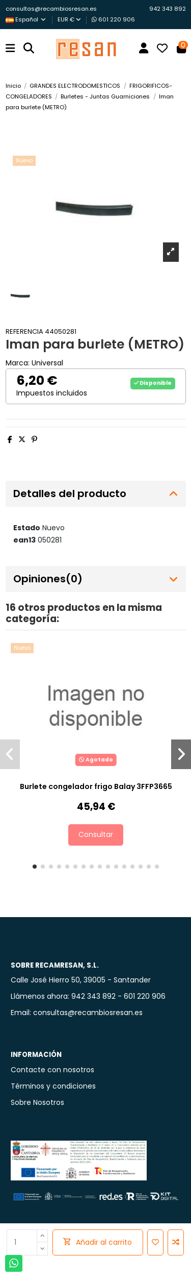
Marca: (18, 363)
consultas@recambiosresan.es (51, 9)
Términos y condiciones (53, 1086)
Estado (26, 528)
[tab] (96, 494)
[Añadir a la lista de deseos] (155, 1242)
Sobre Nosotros (37, 1102)
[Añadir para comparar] (176, 1242)
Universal (47, 363)
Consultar (95, 834)
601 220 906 (113, 19)
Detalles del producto (95, 493)
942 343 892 (167, 9)
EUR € (69, 19)
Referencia (24, 331)
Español (26, 19)
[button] (35, 867)
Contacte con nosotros (52, 1070)
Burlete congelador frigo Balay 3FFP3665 (96, 786)
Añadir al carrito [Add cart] (97, 1242)
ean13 (24, 540)
